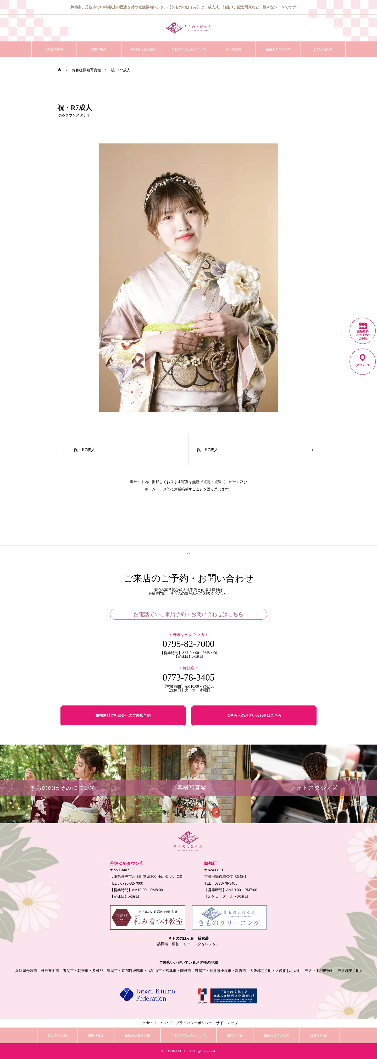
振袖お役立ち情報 (143, 49)
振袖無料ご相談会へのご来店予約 (123, 716)
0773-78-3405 (188, 677)
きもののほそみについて (188, 49)
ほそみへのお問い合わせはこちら (253, 716)
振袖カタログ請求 (278, 49)
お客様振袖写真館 (86, 70)
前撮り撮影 (99, 49)
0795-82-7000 (188, 644)
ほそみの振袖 (54, 49)
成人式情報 (233, 49)
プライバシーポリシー (194, 1023)
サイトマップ (227, 1023)
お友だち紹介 (323, 49)
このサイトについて (155, 1023)
